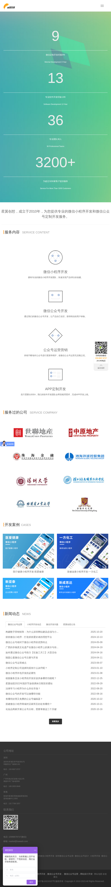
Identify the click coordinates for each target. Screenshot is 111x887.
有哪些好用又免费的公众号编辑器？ (24, 699)
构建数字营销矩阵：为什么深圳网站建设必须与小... (32, 632)
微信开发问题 (52, 624)
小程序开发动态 (34, 624)
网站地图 (98, 874)
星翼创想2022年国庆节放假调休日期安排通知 (29, 683)
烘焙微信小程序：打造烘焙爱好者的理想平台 (29, 637)
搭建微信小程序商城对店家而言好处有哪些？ (29, 704)
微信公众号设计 (82, 856)
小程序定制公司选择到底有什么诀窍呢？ (26, 668)
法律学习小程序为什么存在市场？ (23, 688)
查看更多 (55, 721)
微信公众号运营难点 (16, 663)
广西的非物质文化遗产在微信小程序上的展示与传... (32, 647)
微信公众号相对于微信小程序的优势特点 (26, 642)
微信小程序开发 (38, 874)
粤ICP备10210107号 (45, 881)
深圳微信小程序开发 (45, 856)
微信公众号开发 (54, 874)
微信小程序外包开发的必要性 (21, 673)
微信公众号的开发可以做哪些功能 (23, 694)
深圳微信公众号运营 (64, 856)
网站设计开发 (86, 874)
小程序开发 (95, 856)
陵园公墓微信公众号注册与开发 (22, 657)
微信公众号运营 (15, 624)
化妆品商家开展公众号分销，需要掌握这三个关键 (31, 709)
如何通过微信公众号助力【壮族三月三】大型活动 (31, 652)
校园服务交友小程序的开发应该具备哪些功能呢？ (31, 678)
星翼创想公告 (69, 624)
